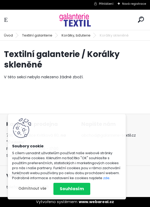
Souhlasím (72, 189)
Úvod (8, 35)
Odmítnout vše (32, 188)
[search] (141, 19)
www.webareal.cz (96, 201)
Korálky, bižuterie (76, 35)
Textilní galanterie (37, 35)
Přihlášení (106, 4)
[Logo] (75, 20)
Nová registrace (134, 4)
